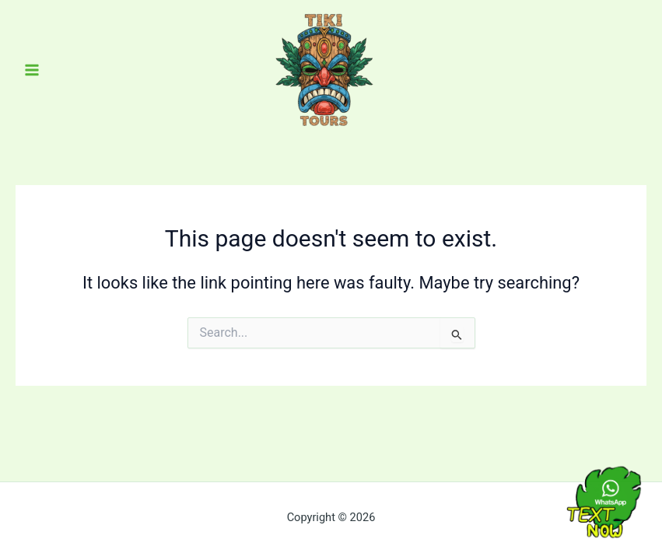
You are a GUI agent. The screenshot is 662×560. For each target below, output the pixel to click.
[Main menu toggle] (32, 70)
